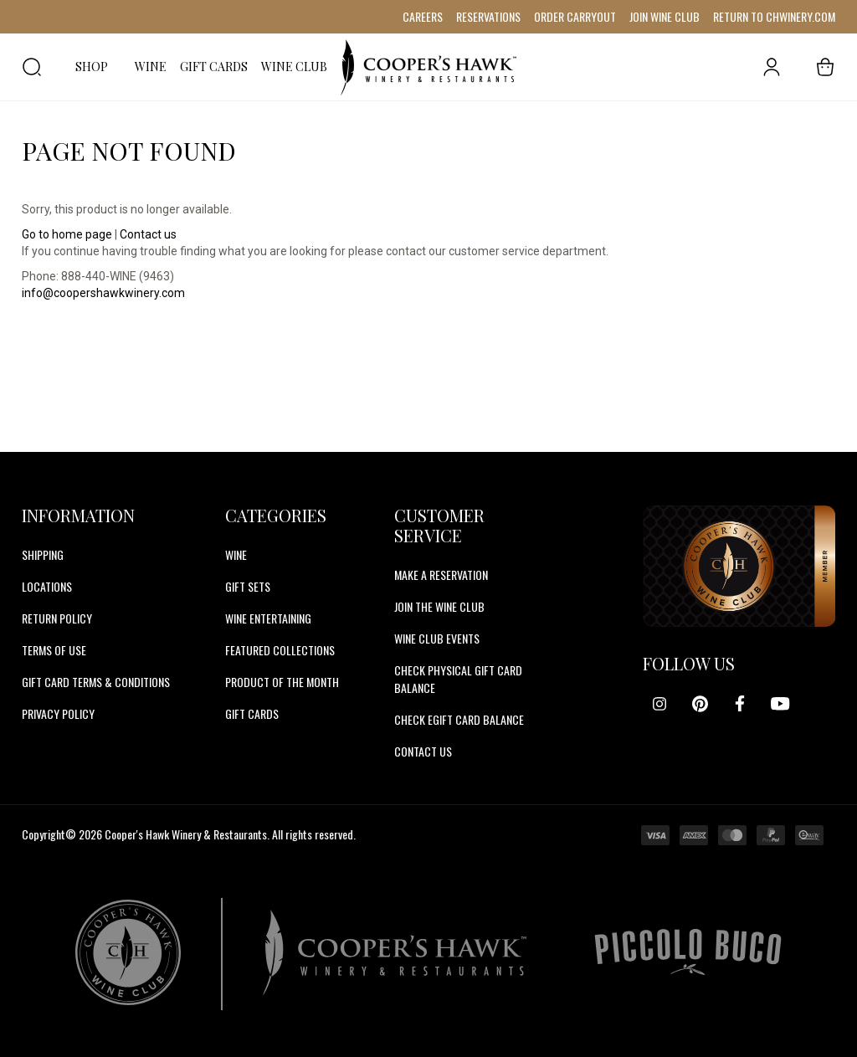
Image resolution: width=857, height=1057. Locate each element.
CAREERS (423, 16)
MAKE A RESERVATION (441, 574)
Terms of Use (54, 650)
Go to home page (67, 234)
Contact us (148, 234)
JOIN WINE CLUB (664, 16)
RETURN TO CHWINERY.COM (774, 16)
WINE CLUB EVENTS (437, 638)
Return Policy (57, 618)
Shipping (43, 554)
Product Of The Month (282, 681)
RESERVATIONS (488, 16)
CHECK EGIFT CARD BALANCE (459, 719)
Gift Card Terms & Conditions (96, 681)
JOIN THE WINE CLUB (439, 606)
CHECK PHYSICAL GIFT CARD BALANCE (458, 678)
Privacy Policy (58, 713)
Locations (47, 586)
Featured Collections (280, 650)
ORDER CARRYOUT (575, 16)
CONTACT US (423, 751)
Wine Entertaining (268, 618)
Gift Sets (247, 586)
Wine (236, 554)
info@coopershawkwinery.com (103, 293)
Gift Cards (252, 713)
